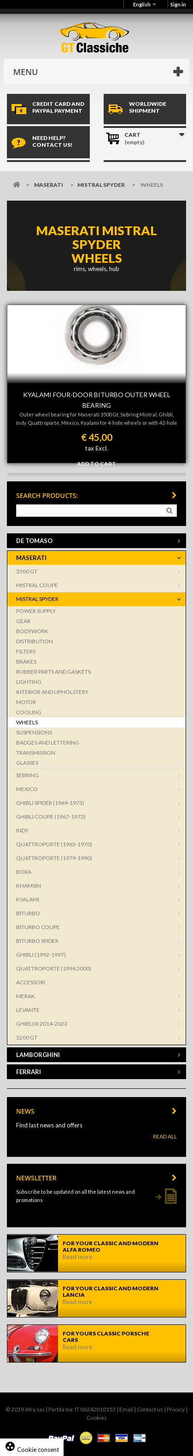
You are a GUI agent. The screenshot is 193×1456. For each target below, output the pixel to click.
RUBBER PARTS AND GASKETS (53, 671)
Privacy (176, 1409)
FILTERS (25, 651)
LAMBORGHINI (38, 1054)
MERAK (25, 996)
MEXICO (27, 789)
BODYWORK (32, 631)
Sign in (178, 4)
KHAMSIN (28, 885)
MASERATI (48, 184)
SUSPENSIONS (34, 732)
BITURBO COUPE (38, 927)
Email (126, 1409)
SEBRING (27, 775)
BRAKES (26, 661)
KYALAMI (27, 899)
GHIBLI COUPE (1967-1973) (51, 816)
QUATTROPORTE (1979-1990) (54, 858)
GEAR (23, 621)
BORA (23, 871)
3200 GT (26, 1037)
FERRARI (28, 1071)
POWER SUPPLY (36, 610)
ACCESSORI (30, 982)
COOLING (28, 712)
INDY (22, 830)
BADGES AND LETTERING (47, 742)
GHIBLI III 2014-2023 (41, 1023)
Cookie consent (32, 1449)
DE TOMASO (34, 540)
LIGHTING (28, 681)
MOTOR (26, 702)
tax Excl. (96, 448)
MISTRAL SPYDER (101, 184)
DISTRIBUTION (34, 641)
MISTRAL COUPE (37, 585)
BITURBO (28, 913)
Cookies (97, 1417)
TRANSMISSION (35, 752)
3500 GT (26, 571)
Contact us (150, 1409)
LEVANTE (28, 1009)
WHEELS (27, 722)
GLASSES (27, 762)
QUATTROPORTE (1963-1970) (54, 844)
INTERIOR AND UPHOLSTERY (52, 691)
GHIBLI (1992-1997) (41, 954)
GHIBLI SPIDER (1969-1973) (50, 802)
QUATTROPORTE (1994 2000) (53, 968)
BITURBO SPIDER (37, 940)
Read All (165, 1136)
